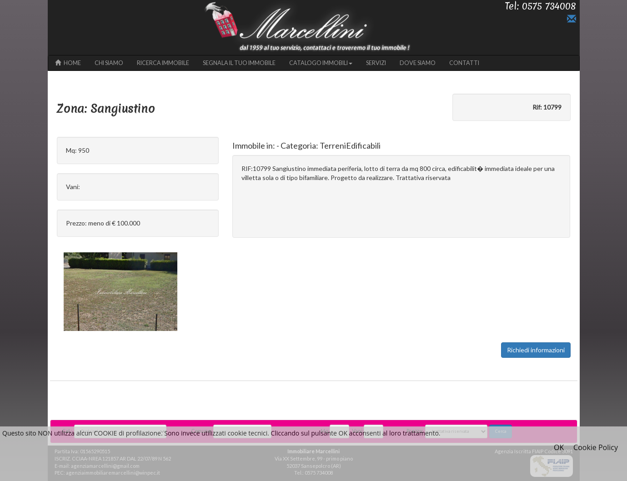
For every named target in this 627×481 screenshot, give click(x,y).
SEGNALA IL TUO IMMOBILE (239, 63)
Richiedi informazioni (536, 350)
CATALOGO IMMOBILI (320, 63)
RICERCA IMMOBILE (163, 63)
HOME (68, 63)
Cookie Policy (595, 447)
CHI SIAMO (109, 63)
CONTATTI (464, 63)
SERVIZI (376, 63)
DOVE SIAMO (418, 63)
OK (559, 447)
